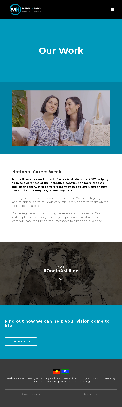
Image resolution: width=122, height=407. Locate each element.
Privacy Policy (89, 394)
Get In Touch (20, 341)
